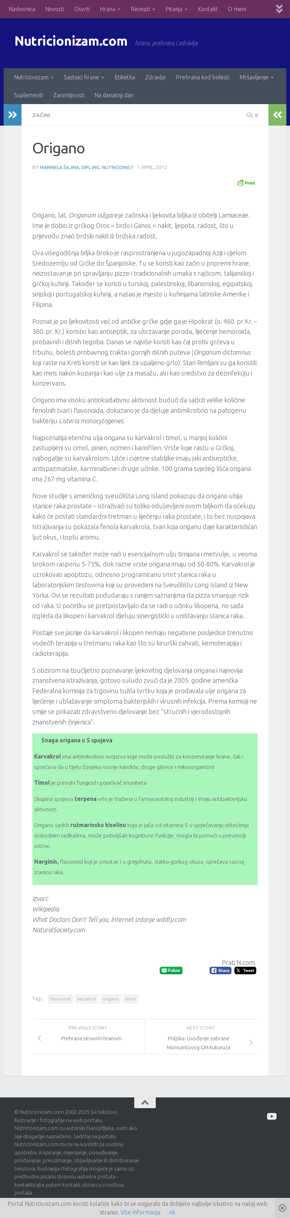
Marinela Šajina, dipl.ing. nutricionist (87, 167)
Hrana (107, 9)
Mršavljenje (253, 77)
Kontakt (208, 9)
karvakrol (87, 998)
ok (172, 1212)
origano (110, 998)
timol (130, 998)
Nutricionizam (31, 77)
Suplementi (28, 95)
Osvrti (82, 9)
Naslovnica (22, 9)
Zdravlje (155, 77)
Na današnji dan (114, 95)
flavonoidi (60, 998)
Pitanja (173, 9)
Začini (42, 115)
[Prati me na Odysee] (271, 1115)
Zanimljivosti (68, 95)
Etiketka (124, 77)
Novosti (54, 9)
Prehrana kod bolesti (202, 77)
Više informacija (140, 1212)
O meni (237, 9)
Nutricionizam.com (78, 42)
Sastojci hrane (81, 77)
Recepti (140, 9)
